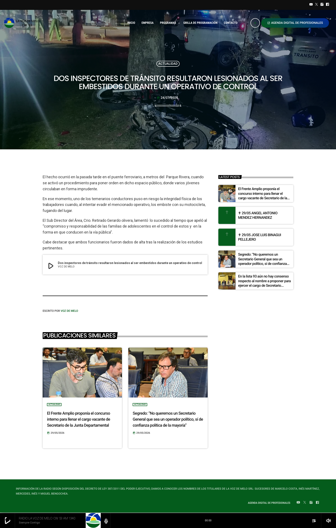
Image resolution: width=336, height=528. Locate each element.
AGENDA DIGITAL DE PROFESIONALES (295, 23)
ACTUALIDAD (168, 64)
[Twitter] (316, 5)
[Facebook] (327, 5)
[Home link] (23, 23)
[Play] (255, 23)
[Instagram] (322, 5)
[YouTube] (311, 5)
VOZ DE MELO (69, 311)
